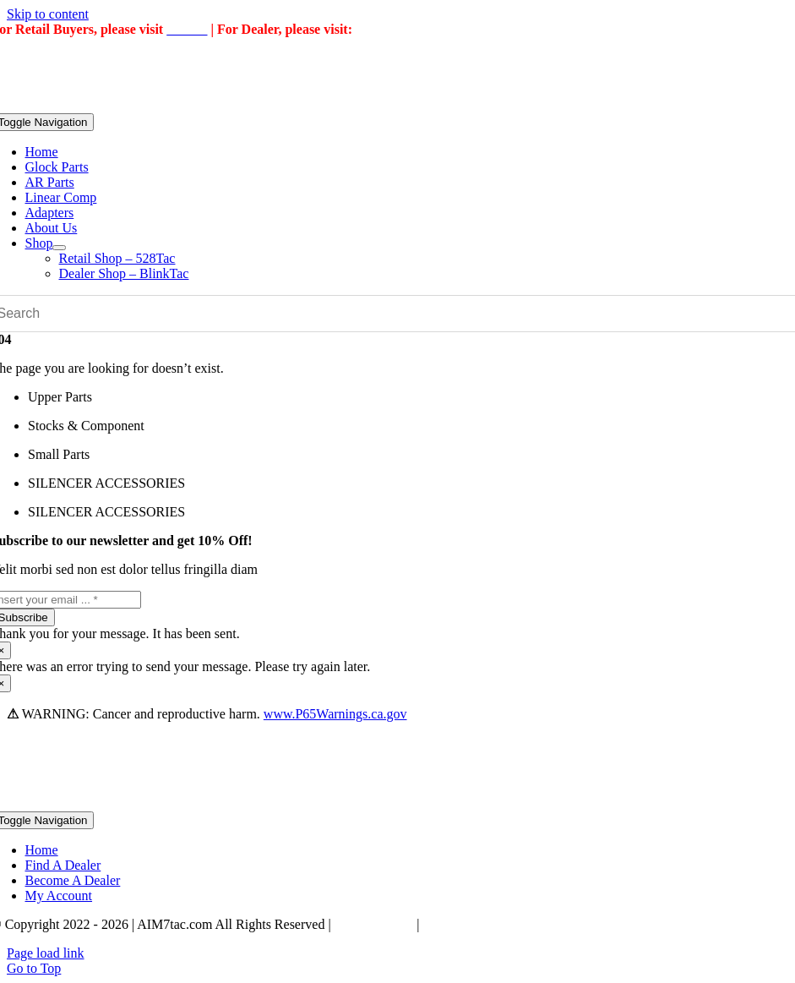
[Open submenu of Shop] (59, 247)
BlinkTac (382, 29)
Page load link (45, 953)
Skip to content (48, 14)
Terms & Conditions (477, 924)
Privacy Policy (374, 924)
